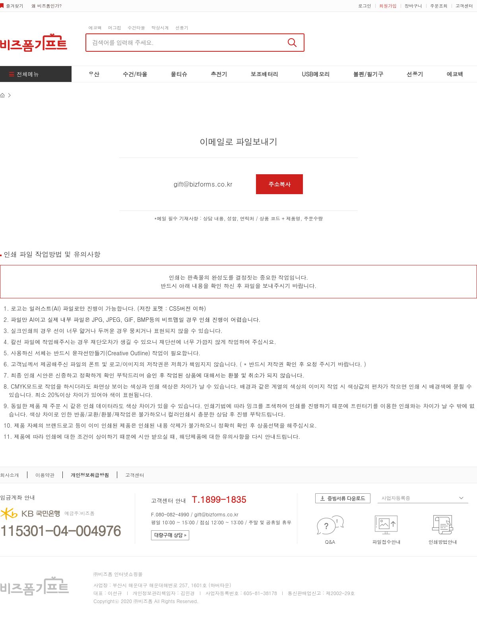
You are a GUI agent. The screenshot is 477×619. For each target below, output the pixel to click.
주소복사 (279, 184)
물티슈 (179, 74)
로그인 (364, 6)
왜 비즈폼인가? (46, 6)
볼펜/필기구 (368, 74)
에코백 (95, 28)
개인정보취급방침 (90, 474)
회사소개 (9, 474)
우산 (93, 74)
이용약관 (44, 474)
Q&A (330, 541)
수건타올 (136, 28)
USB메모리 (316, 74)
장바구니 (413, 6)
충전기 (219, 74)
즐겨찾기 (14, 6)
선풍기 (181, 28)
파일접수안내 (386, 541)
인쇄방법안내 (443, 541)
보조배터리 (265, 74)
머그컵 (114, 28)
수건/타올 (135, 74)
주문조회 (439, 6)
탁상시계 (160, 28)
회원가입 (388, 6)
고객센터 (464, 6)
